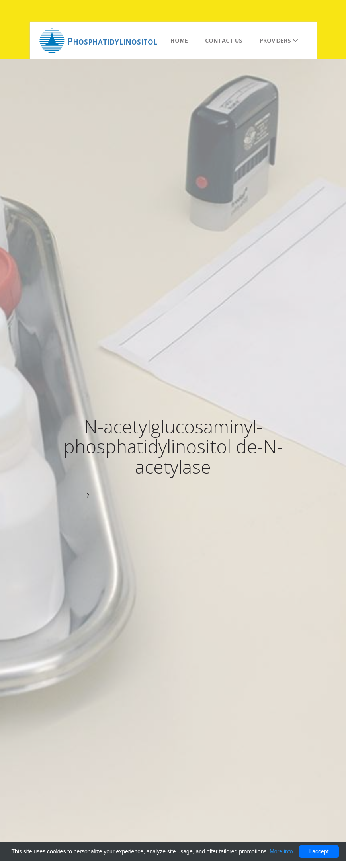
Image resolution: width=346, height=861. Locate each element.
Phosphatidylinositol (112, 40)
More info (281, 851)
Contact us (223, 40)
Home (179, 40)
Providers (279, 40)
